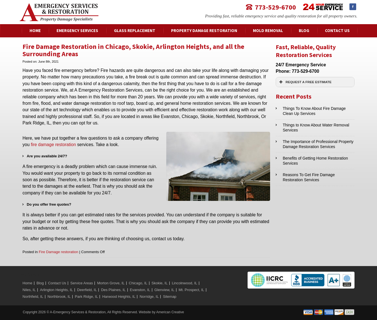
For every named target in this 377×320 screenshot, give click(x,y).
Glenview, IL (164, 290)
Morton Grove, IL (111, 283)
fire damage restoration (53, 144)
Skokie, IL (160, 283)
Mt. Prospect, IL (191, 290)
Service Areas (81, 283)
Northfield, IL (33, 296)
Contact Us (57, 283)
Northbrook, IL (59, 296)
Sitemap (169, 296)
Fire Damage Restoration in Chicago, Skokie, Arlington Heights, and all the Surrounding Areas (133, 50)
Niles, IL (29, 290)
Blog (40, 283)
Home (27, 283)
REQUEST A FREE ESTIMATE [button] (304, 82)
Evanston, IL (140, 290)
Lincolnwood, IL (184, 283)
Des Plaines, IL (113, 290)
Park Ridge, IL (86, 296)
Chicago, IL (138, 283)
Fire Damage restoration (58, 252)
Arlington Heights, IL (56, 290)
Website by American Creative (161, 312)
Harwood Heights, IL (118, 296)
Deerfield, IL (87, 290)
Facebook (352, 6)
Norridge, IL (149, 296)
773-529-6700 (275, 7)
